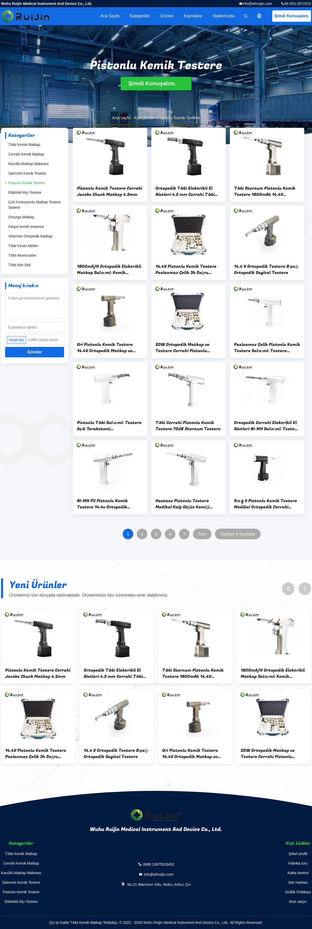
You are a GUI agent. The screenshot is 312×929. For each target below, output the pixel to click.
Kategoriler (140, 16)
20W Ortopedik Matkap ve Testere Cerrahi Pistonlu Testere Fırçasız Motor (182, 347)
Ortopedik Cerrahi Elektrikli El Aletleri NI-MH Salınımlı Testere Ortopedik (266, 426)
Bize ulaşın (298, 902)
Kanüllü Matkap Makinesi (28, 164)
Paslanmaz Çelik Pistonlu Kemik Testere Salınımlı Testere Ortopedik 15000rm (267, 347)
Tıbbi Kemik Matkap (24, 145)
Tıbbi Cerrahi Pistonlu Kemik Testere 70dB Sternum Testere (188, 426)
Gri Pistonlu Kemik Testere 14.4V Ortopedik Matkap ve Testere (105, 347)
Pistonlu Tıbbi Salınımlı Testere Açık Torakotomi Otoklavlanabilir (109, 426)
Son (202, 534)
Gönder (34, 352)
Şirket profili (297, 854)
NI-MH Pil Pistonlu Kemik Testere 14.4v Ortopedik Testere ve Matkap (102, 504)
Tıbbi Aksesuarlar (22, 255)
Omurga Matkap (21, 217)
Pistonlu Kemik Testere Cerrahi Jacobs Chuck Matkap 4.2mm (109, 191)
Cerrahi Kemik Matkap (26, 154)
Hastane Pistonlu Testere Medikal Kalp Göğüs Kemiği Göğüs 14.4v (182, 504)
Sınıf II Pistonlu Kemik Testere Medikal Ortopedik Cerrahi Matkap (265, 504)
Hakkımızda (224, 16)
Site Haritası (298, 882)
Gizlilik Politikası (298, 892)
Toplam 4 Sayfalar (237, 534)
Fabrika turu (298, 863)
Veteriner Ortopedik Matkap (30, 236)
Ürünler (167, 16)
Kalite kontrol (297, 873)
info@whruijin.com (257, 4)
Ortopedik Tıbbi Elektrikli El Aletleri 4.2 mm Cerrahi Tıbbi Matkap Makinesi (185, 191)
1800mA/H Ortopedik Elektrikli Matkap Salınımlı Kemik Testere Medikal (109, 269)
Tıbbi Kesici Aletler (23, 246)
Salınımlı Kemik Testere (27, 173)
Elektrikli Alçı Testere (24, 192)
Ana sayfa (110, 16)
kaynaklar (193, 16)
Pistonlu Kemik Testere (26, 183)
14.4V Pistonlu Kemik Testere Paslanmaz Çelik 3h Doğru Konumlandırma (185, 269)
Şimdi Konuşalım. (291, 16)
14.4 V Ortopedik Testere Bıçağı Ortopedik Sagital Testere (266, 269)
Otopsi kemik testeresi (26, 227)
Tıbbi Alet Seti (19, 265)
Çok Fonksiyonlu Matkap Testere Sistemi (34, 205)
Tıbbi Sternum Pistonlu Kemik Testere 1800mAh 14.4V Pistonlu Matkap (264, 191)
